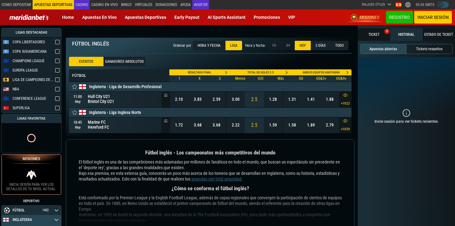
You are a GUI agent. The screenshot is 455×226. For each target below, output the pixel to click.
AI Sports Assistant (227, 17)
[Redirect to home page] (30, 17)
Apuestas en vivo (99, 17)
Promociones (267, 17)
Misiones (365, 17)
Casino (82, 4)
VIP (291, 17)
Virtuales (143, 4)
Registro (399, 17)
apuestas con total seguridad (216, 178)
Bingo (126, 4)
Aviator (201, 4)
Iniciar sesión (433, 17)
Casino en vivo (104, 4)
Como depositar (16, 4)
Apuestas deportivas (145, 17)
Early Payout (186, 17)
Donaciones (166, 4)
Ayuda (185, 4)
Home (68, 17)
